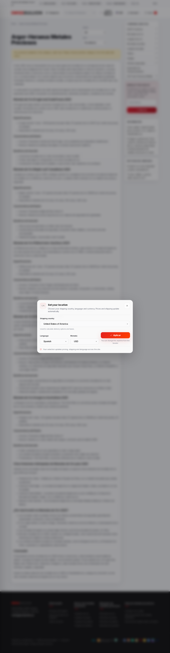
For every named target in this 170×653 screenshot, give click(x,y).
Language (44, 336)
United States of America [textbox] (56, 324)
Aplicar (115, 335)
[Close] (127, 306)
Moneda (73, 336)
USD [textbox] (76, 341)
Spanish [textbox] (47, 341)
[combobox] (85, 324)
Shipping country (47, 318)
